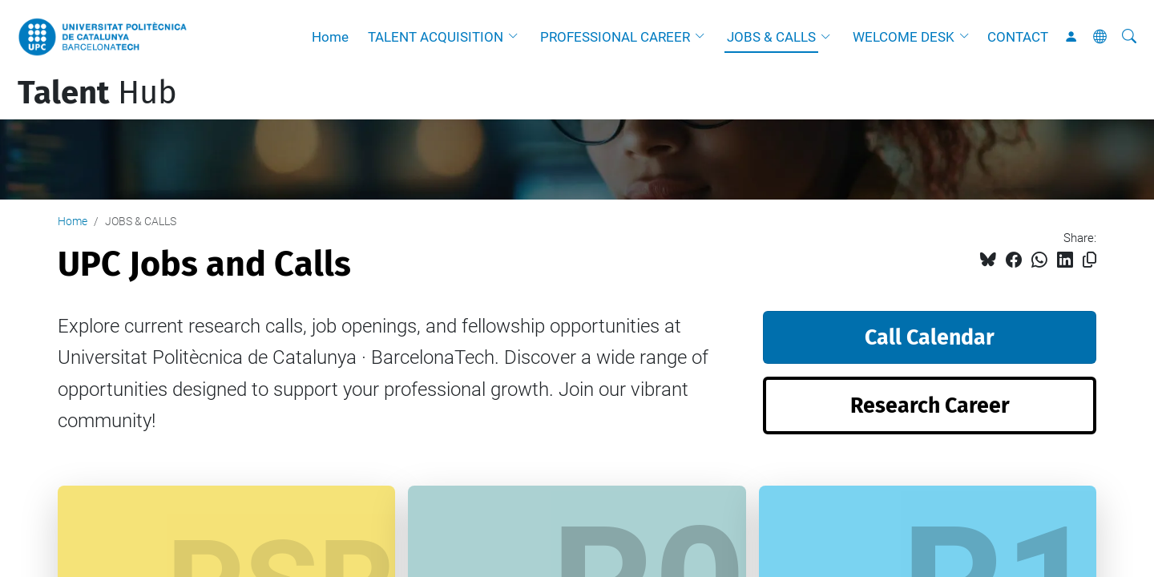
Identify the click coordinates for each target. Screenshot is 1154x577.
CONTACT (1017, 37)
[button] (517, 36)
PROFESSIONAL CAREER (615, 37)
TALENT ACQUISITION (435, 37)
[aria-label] (1129, 37)
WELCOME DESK (903, 37)
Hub (97, 93)
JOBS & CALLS (771, 37)
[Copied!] (1089, 260)
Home (330, 37)
